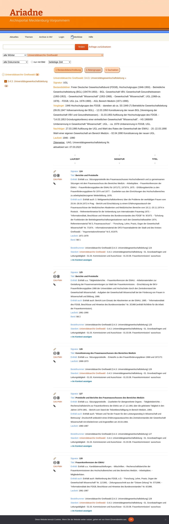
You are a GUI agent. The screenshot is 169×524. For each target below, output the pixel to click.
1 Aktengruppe (93, 70)
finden (81, 47)
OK (131, 519)
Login (61, 37)
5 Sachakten (112, 70)
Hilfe (91, 37)
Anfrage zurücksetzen (100, 47)
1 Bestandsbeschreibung (68, 70)
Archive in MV (45, 37)
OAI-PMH (57, 179)
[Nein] (165, 519)
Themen (29, 37)
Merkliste (76, 37)
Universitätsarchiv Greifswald (92, 252)
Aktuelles (14, 37)
